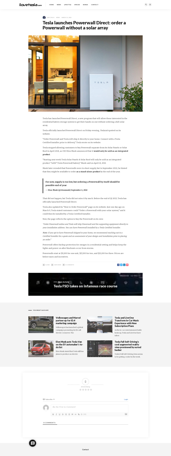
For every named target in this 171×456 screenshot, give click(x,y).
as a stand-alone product (88, 171)
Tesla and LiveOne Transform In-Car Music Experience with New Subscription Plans (127, 321)
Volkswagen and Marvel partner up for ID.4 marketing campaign (68, 320)
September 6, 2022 (79, 190)
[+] (85, 414)
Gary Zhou (48, 17)
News (58, 17)
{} (82, 414)
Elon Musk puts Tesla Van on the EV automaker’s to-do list (69, 344)
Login (126, 399)
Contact (85, 449)
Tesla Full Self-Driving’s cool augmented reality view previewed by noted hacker (128, 345)
